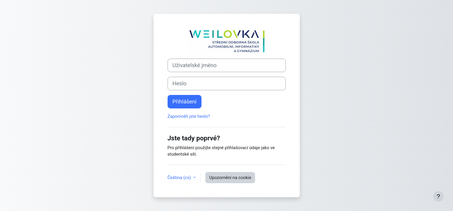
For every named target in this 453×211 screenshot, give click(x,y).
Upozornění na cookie (230, 177)
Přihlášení (185, 101)
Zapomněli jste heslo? (189, 116)
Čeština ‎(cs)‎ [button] (180, 177)
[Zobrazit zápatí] (438, 196)
